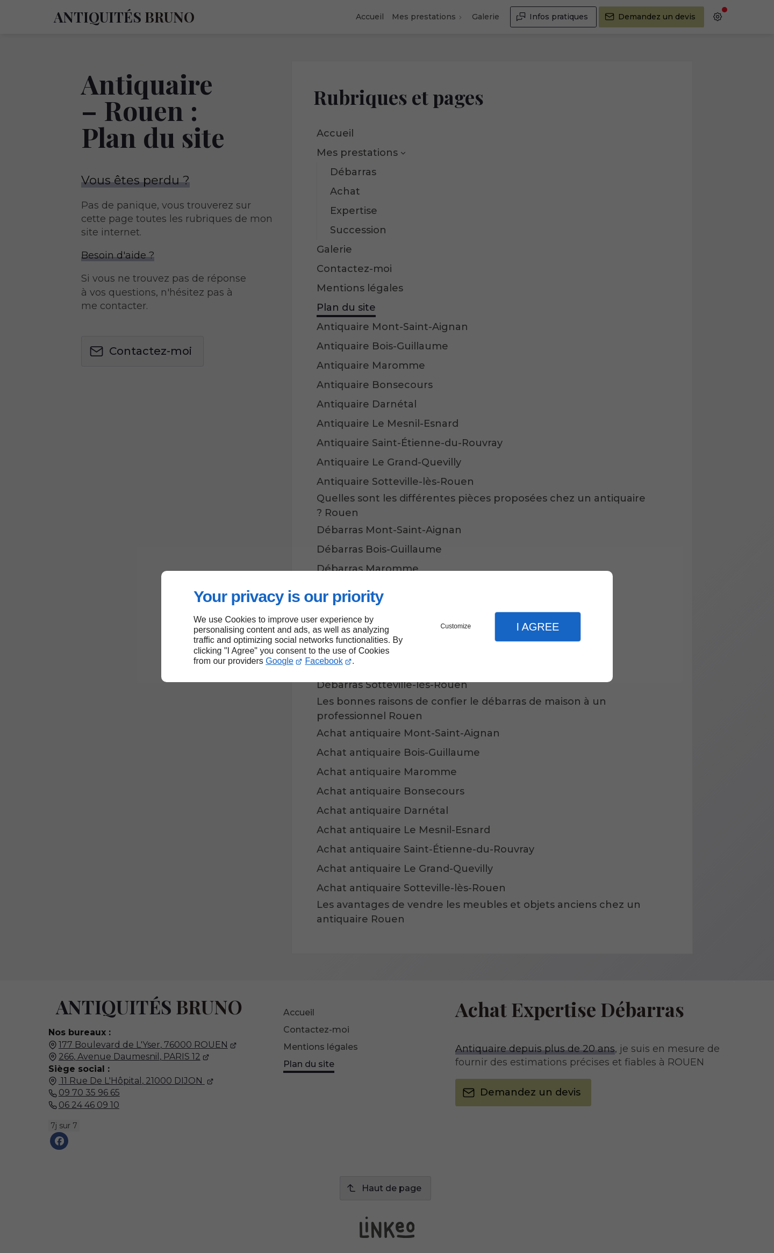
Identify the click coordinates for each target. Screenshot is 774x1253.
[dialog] (387, 626)
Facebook (324, 660)
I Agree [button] (537, 627)
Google (279, 660)
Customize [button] (456, 626)
